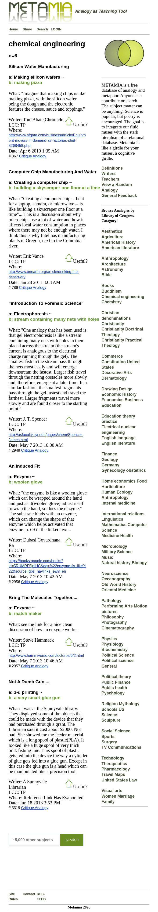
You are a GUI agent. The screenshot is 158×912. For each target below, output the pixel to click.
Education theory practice (118, 419)
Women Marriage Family (117, 799)
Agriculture (112, 237)
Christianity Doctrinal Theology (122, 332)
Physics (109, 638)
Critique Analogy (32, 156)
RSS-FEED (41, 896)
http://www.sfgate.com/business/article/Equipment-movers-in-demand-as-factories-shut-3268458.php (47, 140)
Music (107, 557)
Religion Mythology (120, 703)
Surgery (109, 742)
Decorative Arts (116, 372)
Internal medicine (118, 503)
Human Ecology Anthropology (117, 495)
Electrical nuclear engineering (118, 430)
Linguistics (112, 519)
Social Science (115, 731)
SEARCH (72, 840)
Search (42, 29)
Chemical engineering (122, 296)
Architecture (113, 264)
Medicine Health (117, 535)
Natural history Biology (124, 562)
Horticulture (113, 486)
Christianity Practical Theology (121, 343)
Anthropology (114, 258)
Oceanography (115, 579)
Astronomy (112, 269)
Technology (112, 758)
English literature (118, 443)
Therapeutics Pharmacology (115, 766)
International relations (122, 514)
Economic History (118, 394)
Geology (109, 459)
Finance (109, 454)
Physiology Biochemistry (114, 647)
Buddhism (111, 291)
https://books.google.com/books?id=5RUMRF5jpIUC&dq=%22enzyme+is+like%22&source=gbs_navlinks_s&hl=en (47, 566)
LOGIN (56, 29)
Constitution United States (120, 365)
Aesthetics (111, 231)
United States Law (119, 780)
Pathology (111, 600)
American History (118, 242)
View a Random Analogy (116, 187)
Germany (110, 465)
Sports (108, 736)
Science (109, 714)
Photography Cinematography (117, 625)
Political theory (116, 676)
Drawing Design (117, 389)
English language (118, 438)
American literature (120, 247)
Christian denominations (116, 315)
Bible (106, 275)
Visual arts (111, 790)
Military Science (117, 551)
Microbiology (114, 546)
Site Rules (13, 896)
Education (111, 405)
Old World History (118, 584)
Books (107, 285)
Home (13, 29)
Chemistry (111, 302)
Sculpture (110, 720)
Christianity (112, 323)
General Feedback (119, 195)
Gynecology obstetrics (123, 470)
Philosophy (112, 617)
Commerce (112, 356)
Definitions (112, 168)
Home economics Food (124, 481)
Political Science (117, 655)
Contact (29, 894)
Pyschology (113, 693)
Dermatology (114, 378)
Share (27, 29)
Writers (108, 173)
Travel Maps (113, 774)
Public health (114, 687)
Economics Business (122, 399)
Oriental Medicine (118, 590)
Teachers (110, 179)
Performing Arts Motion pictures (124, 609)
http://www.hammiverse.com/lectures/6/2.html (46, 656)
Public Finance (115, 682)
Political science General (117, 663)
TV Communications (121, 747)
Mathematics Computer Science (124, 527)
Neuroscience (114, 573)
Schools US (112, 709)
